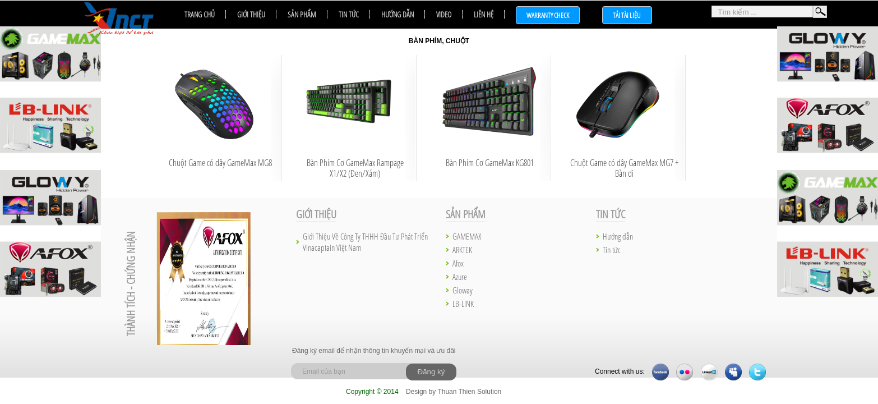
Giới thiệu (251, 14)
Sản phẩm (302, 14)
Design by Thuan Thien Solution (453, 392)
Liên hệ (483, 14)
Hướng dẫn (397, 14)
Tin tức (349, 14)
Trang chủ (199, 14)
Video (443, 14)
